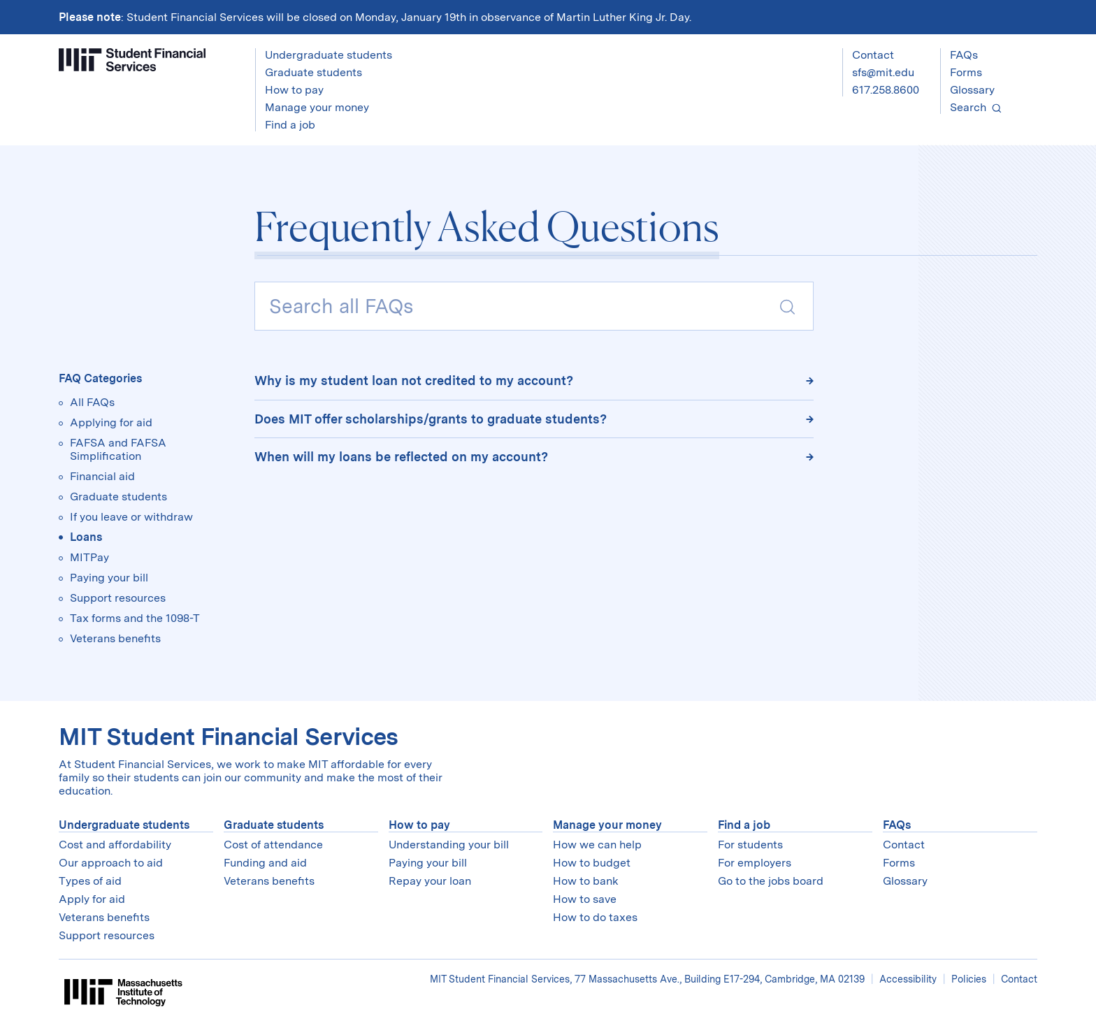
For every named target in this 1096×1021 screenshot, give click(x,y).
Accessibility (908, 979)
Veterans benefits (115, 638)
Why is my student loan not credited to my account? (413, 380)
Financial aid (102, 476)
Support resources (118, 597)
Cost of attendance (273, 844)
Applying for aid (111, 422)
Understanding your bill (449, 844)
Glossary (972, 89)
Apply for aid (92, 899)
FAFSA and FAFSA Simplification (118, 449)
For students (750, 844)
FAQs (964, 54)
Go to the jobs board (770, 881)
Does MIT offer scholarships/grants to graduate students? (430, 419)
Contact (873, 54)
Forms (966, 72)
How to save (584, 899)
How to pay (419, 825)
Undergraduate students (124, 825)
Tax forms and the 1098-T (135, 618)
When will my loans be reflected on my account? (401, 456)
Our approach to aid (111, 862)
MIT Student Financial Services (228, 736)
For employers (754, 862)
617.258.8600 (885, 89)
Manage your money (607, 825)
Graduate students (118, 496)
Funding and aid (265, 862)
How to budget (591, 862)
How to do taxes (595, 917)
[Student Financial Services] (132, 59)
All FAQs (92, 402)
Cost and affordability (115, 844)
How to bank (586, 881)
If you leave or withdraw (131, 516)
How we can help (597, 844)
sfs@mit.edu (883, 72)
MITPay (89, 557)
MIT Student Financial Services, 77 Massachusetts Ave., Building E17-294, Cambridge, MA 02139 (648, 979)
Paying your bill (109, 577)
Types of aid (90, 881)
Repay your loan (430, 881)
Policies (968, 979)
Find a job (744, 825)
